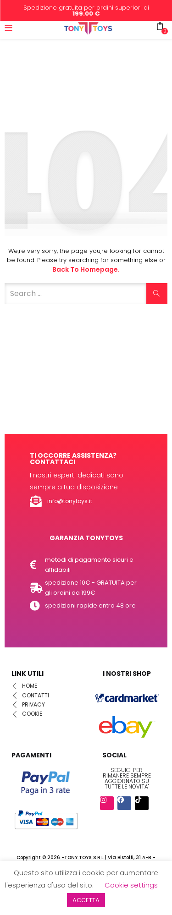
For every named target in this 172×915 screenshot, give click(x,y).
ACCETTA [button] (86, 900)
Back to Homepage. (86, 269)
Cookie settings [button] (131, 885)
